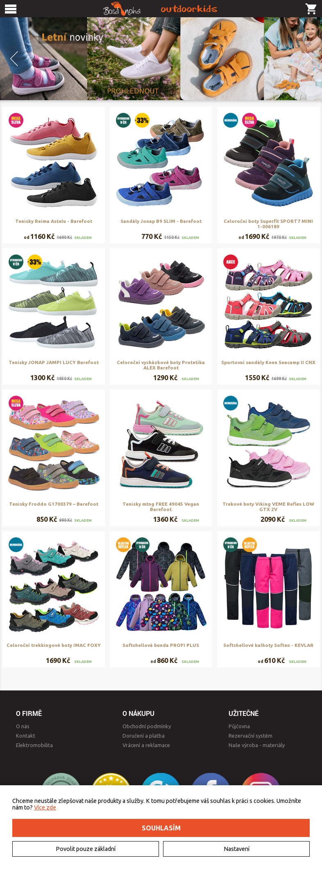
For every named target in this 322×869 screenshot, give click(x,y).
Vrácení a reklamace (146, 745)
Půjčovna (239, 726)
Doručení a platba (143, 735)
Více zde (45, 807)
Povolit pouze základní (86, 849)
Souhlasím (161, 828)
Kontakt (25, 735)
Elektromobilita (34, 745)
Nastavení (236, 849)
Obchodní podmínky (146, 726)
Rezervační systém (250, 735)
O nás (22, 726)
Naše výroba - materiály (257, 745)
